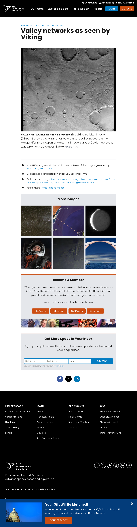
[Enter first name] (35, 361)
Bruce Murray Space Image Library (42, 25)
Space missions (44, 182)
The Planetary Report (48, 438)
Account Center (14, 489)
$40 (95, 311)
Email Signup (75, 416)
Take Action (80, 9)
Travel (103, 427)
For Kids (9, 432)
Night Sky (10, 422)
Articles (41, 411)
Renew (117, 2)
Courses (41, 432)
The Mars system (62, 182)
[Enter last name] (57, 361)
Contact (73, 427)
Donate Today (59, 520)
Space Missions (13, 416)
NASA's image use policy (39, 168)
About (98, 9)
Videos (40, 427)
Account (104, 2)
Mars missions (101, 179)
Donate (127, 8)
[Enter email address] (79, 361)
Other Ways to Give (110, 432)
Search (128, 2)
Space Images (56, 187)
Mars (90, 179)
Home (44, 187)
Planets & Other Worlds (17, 411)
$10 (59, 311)
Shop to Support (109, 422)
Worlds (90, 182)
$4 (41, 311)
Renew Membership (110, 411)
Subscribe (102, 361)
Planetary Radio (45, 416)
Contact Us (31, 489)
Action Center (75, 411)
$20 (77, 311)
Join (112, 8)
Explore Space (58, 9)
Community (89, 2)
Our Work (37, 9)
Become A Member (78, 422)
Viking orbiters (79, 182)
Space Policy (12, 427)
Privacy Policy (58, 366)
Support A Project (109, 416)
